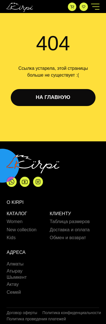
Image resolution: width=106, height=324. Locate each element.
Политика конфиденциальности (71, 313)
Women (14, 221)
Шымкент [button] (17, 277)
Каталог (17, 213)
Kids (11, 237)
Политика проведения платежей (36, 319)
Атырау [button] (14, 271)
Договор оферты (22, 313)
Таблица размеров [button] (70, 221)
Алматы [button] (15, 264)
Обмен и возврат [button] (68, 237)
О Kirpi (15, 202)
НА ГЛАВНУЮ (53, 97)
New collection (21, 229)
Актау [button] (13, 284)
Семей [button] (14, 292)
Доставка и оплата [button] (70, 229)
